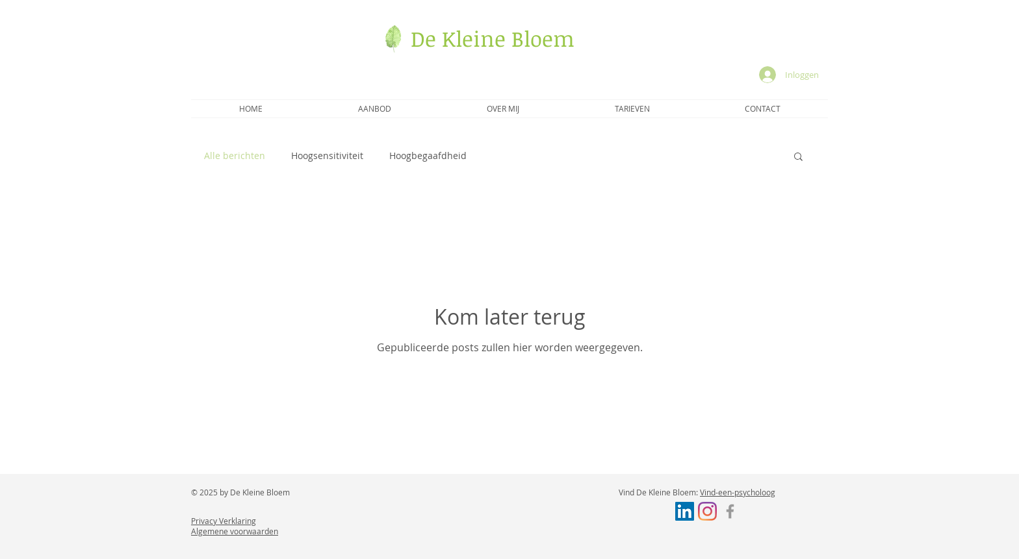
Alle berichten (234, 155)
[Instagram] (707, 511)
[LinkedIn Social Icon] (684, 511)
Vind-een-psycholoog (737, 492)
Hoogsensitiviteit (327, 155)
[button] (798, 157)
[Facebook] (730, 511)
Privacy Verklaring (223, 521)
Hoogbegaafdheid (428, 155)
